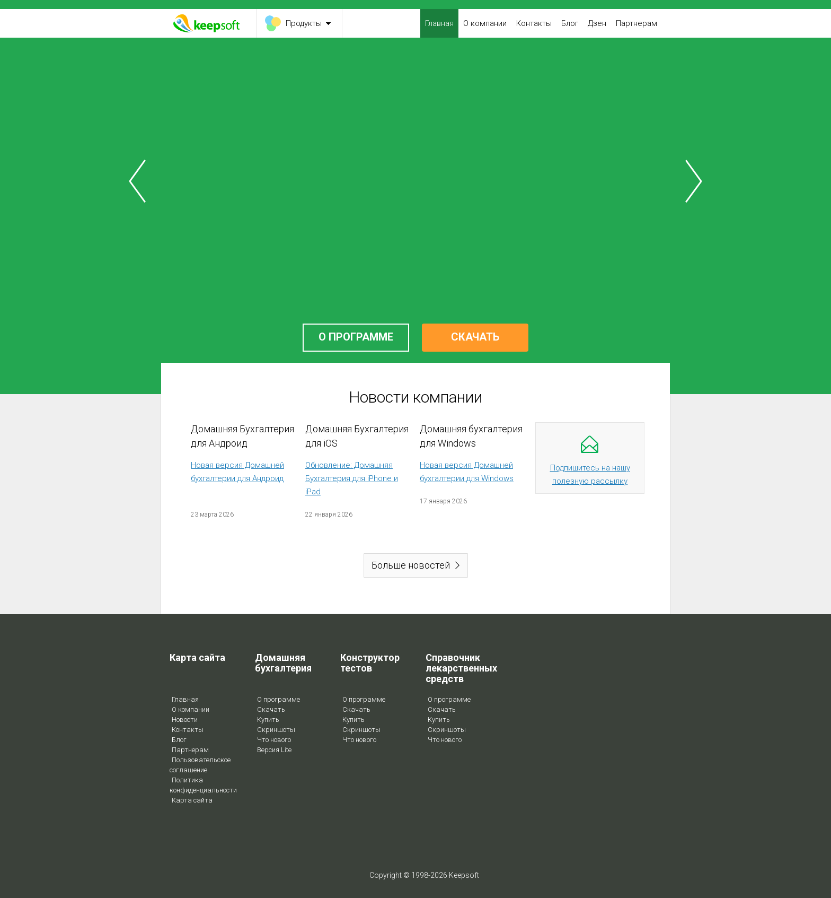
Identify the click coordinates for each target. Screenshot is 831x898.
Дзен (597, 23)
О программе (278, 699)
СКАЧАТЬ (475, 336)
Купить (268, 719)
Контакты (534, 23)
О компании (485, 23)
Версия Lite (274, 750)
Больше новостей (411, 565)
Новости (185, 719)
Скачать (271, 709)
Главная (439, 23)
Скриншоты (276, 730)
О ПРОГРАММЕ (356, 336)
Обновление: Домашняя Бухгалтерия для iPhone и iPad (351, 478)
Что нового (274, 740)
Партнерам (636, 23)
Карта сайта (192, 800)
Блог (569, 23)
